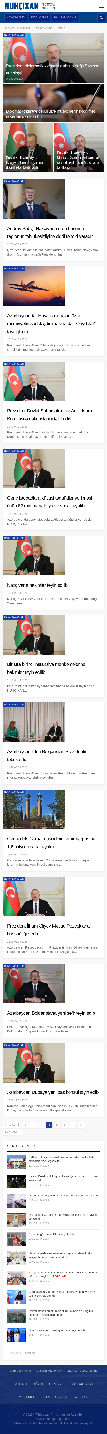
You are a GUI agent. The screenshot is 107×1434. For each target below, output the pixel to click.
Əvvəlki (12, 1124)
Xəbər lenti (20, 1371)
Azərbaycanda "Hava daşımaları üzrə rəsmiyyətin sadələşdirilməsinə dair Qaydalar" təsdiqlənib (51, 323)
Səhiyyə (81, 1397)
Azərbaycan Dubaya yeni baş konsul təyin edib (53, 1092)
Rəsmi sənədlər (14, 35)
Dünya (38, 1384)
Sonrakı (12, 1131)
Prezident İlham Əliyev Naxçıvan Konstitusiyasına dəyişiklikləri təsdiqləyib (24, 162)
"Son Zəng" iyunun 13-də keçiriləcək (51, 1234)
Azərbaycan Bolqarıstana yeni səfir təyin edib (51, 1013)
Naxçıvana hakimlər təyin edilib (37, 585)
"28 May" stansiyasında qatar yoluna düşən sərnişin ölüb (64, 1195)
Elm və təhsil (56, 1397)
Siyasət (20, 1384)
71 (81, 1124)
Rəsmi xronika (49, 1371)
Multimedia (28, 1397)
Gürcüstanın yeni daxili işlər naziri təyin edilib (57, 1330)
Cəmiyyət (57, 1384)
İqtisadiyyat (82, 1384)
